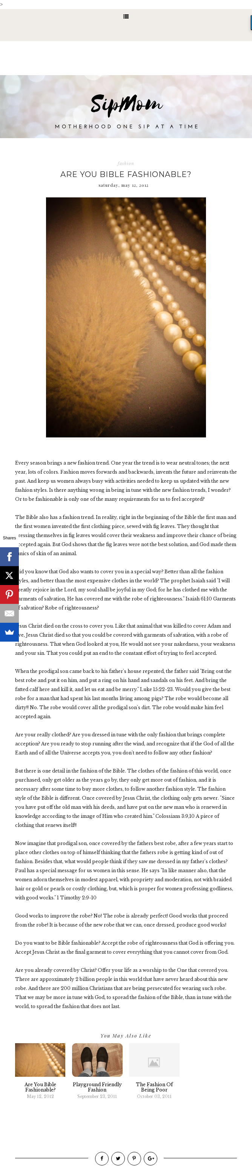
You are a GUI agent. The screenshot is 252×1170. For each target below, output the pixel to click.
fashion (126, 163)
